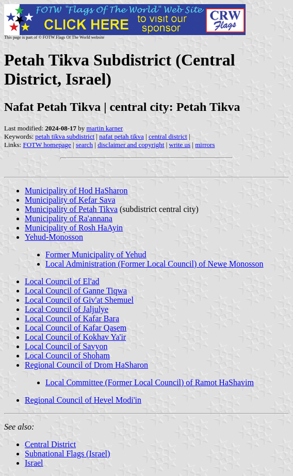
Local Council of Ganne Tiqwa (76, 290)
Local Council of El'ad (62, 281)
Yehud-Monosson (54, 237)
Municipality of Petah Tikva (71, 209)
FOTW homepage (47, 145)
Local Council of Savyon (66, 346)
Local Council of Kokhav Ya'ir (75, 337)
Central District (50, 444)
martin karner (105, 128)
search (84, 145)
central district (168, 136)
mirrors (205, 145)
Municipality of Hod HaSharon (76, 190)
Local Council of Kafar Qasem (75, 327)
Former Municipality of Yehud (95, 254)
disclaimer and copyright (130, 145)
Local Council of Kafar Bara (72, 318)
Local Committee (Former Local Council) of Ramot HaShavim (149, 382)
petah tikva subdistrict (64, 136)
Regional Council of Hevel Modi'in (83, 400)
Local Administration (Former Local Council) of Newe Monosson (154, 263)
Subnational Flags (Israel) (67, 453)
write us (180, 145)
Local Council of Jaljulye (66, 309)
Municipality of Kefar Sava (70, 199)
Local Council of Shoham (67, 355)
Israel (34, 462)
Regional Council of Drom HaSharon (86, 364)
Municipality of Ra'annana (68, 218)
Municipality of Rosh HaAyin (74, 227)
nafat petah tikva (121, 136)
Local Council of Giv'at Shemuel (79, 300)
